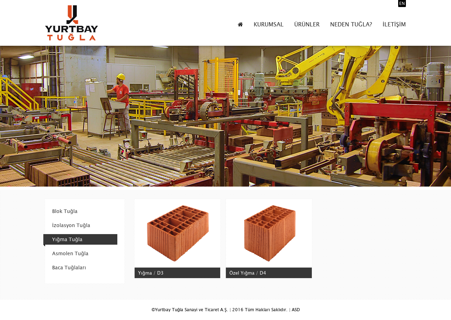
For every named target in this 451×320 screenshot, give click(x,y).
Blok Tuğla (65, 211)
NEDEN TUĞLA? (351, 24)
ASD (296, 309)
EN (402, 3)
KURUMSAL (269, 24)
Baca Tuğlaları (69, 267)
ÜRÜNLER (307, 24)
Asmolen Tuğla (70, 253)
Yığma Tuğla (67, 239)
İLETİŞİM (394, 24)
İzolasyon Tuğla (71, 225)
